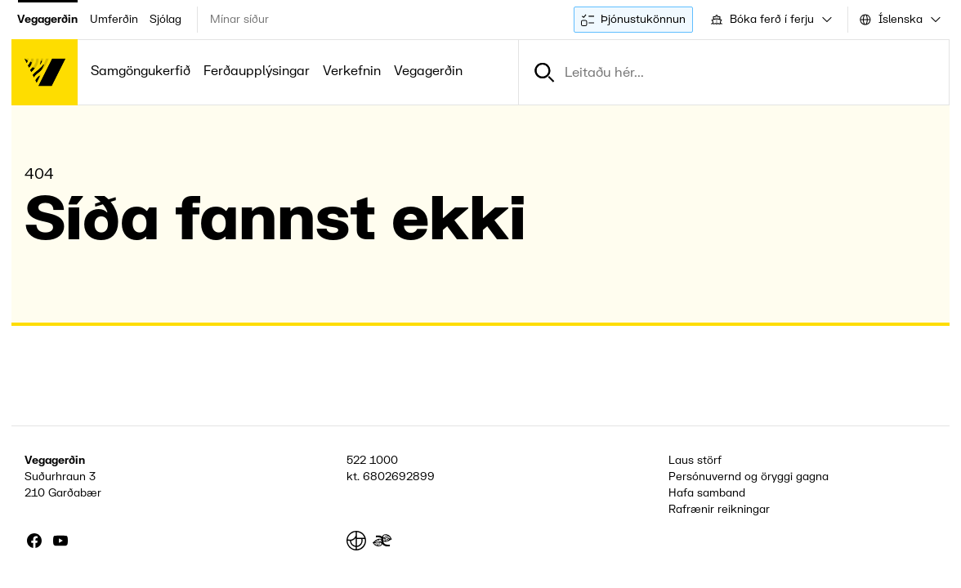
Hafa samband (706, 493)
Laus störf (695, 460)
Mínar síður (239, 19)
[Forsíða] (44, 72)
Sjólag (165, 19)
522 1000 (372, 460)
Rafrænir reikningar (719, 509)
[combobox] (770, 20)
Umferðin (114, 19)
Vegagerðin (47, 19)
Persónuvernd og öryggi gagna (748, 476)
